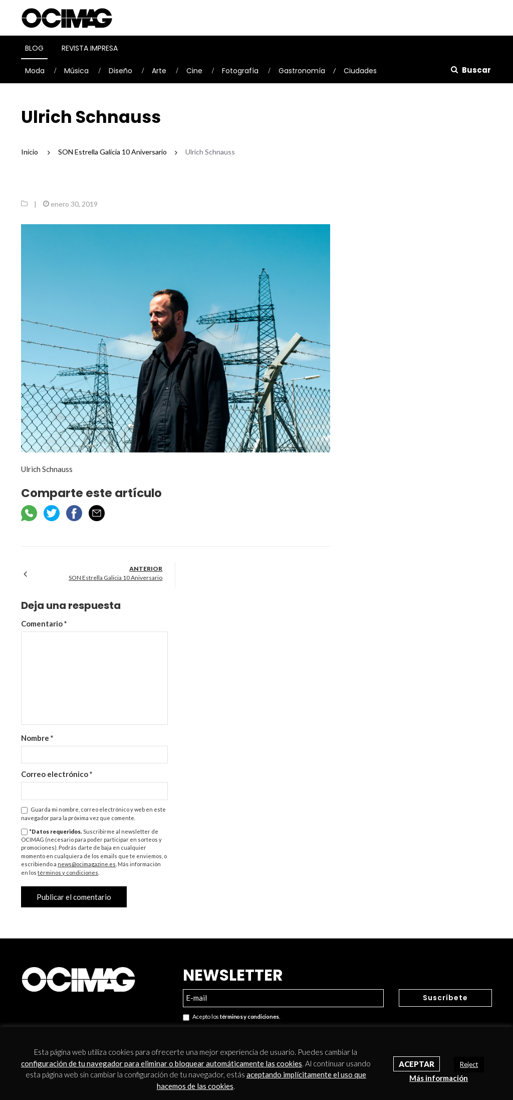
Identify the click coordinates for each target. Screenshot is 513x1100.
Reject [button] (469, 1064)
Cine (194, 71)
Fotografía (240, 71)
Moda (35, 71)
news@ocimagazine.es (87, 864)
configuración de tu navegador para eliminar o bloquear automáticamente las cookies (161, 1063)
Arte (159, 71)
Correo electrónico (57, 773)
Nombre (37, 737)
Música (76, 71)
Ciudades (360, 71)
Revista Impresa (90, 48)
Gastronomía (302, 71)
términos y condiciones (68, 872)
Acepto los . (231, 1017)
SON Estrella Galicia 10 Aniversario (115, 577)
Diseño (120, 71)
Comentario (44, 623)
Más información (438, 1077)
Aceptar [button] (416, 1063)
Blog (34, 48)
